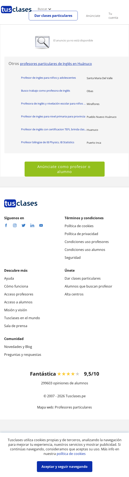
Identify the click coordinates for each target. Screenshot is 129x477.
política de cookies (71, 453)
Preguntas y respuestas (22, 354)
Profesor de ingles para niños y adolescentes (48, 78)
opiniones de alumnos (70, 383)
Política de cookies (79, 226)
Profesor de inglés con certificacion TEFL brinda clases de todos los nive (54, 129)
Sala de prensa (15, 326)
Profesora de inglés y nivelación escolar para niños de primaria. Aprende (54, 103)
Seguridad (73, 257)
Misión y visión (15, 310)
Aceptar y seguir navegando (64, 466)
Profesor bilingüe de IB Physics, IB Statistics (47, 142)
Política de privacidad (81, 234)
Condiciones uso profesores (87, 241)
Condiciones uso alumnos (85, 249)
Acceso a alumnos (18, 302)
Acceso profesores (18, 294)
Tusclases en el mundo (22, 318)
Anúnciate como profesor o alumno (64, 169)
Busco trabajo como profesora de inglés (45, 90)
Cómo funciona (16, 286)
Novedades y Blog (18, 346)
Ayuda (9, 278)
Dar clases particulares (53, 15)
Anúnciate (93, 16)
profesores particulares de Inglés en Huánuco (56, 63)
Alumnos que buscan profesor (88, 286)
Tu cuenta (113, 16)
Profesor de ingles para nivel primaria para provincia (53, 116)
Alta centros (74, 294)
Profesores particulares (73, 407)
